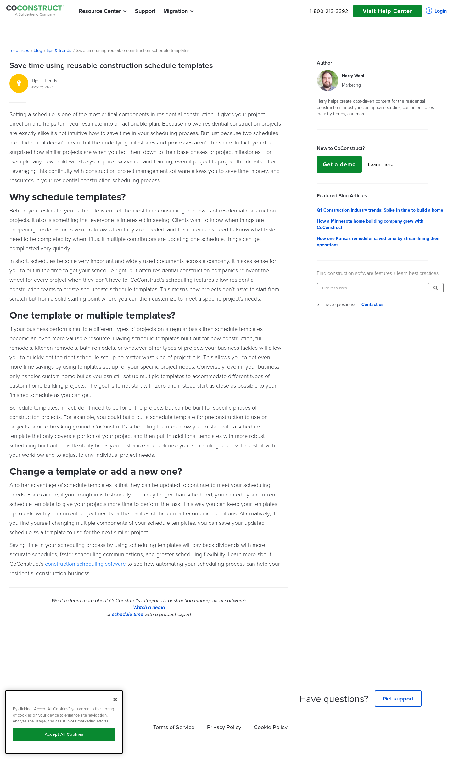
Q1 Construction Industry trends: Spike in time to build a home (380, 210)
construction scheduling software (85, 563)
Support (145, 11)
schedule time (127, 614)
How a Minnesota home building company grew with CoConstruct (370, 224)
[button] (99, 11)
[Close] (115, 699)
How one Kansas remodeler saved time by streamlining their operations (378, 241)
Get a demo (339, 164)
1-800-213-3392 (329, 11)
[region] (64, 722)
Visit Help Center (387, 11)
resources (19, 50)
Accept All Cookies (64, 734)
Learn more (381, 164)
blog (38, 50)
